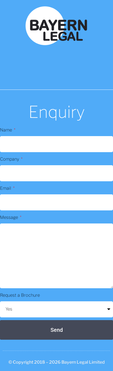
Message (9, 217)
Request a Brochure (20, 295)
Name (6, 130)
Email (6, 188)
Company (10, 159)
